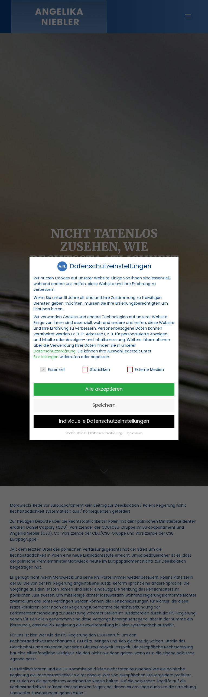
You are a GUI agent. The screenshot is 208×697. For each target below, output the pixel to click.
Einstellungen (46, 356)
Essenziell (52, 369)
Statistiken (96, 369)
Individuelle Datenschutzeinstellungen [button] (104, 420)
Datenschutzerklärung (55, 350)
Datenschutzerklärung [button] (106, 433)
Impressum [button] (134, 433)
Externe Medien (145, 369)
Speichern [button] (104, 404)
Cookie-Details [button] (76, 433)
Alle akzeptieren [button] (104, 388)
